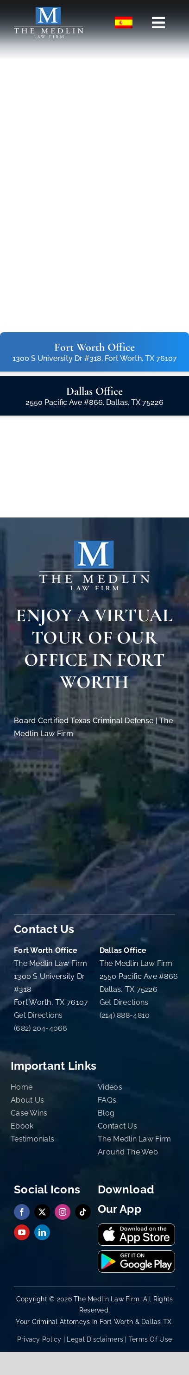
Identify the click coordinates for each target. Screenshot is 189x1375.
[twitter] (42, 1212)
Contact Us (117, 1126)
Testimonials (32, 1139)
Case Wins (29, 1113)
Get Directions (38, 1015)
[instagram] (62, 1212)
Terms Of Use (150, 1339)
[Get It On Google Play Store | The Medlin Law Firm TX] (136, 1255)
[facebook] (22, 1212)
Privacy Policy (39, 1339)
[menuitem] (124, 22)
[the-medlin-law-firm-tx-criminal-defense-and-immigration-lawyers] (48, 11)
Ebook (22, 1126)
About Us (27, 1100)
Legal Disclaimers (95, 1339)
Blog (106, 1113)
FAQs (107, 1100)
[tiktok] (83, 1212)
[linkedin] (42, 1232)
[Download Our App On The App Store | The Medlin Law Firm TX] (136, 1228)
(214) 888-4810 (125, 1015)
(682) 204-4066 (41, 1028)
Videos (110, 1087)
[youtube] (22, 1232)
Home (21, 1087)
